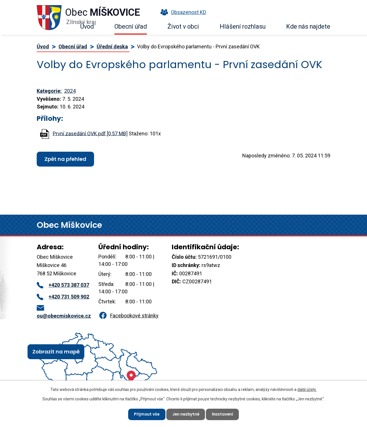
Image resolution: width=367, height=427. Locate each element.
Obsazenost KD (182, 12)
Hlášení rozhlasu (243, 26)
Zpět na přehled (65, 159)
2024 (70, 91)
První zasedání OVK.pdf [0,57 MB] (90, 133)
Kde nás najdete (308, 26)
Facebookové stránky (128, 316)
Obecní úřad (130, 26)
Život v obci (183, 26)
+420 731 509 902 (63, 297)
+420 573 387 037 (63, 285)
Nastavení (223, 414)
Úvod (87, 26)
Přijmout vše (146, 414)
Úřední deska (112, 47)
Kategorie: (49, 91)
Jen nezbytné (186, 414)
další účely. (307, 389)
